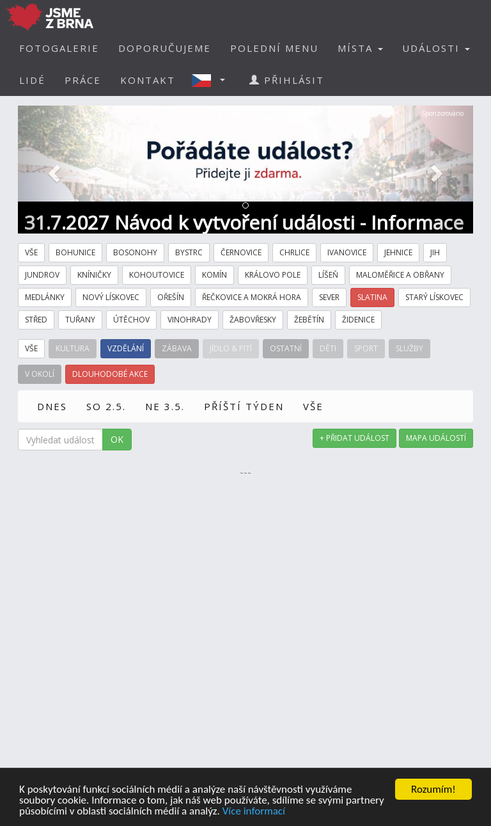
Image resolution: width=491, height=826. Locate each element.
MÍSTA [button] (360, 48)
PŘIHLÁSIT (286, 80)
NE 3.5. (165, 406)
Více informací (253, 811)
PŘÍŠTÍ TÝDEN (244, 406)
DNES (52, 406)
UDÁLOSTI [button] (436, 48)
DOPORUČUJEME (164, 48)
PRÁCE (83, 80)
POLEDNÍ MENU (274, 48)
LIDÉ (32, 80)
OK (117, 439)
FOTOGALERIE (59, 48)
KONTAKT (147, 80)
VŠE (313, 406)
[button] (212, 80)
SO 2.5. (106, 406)
